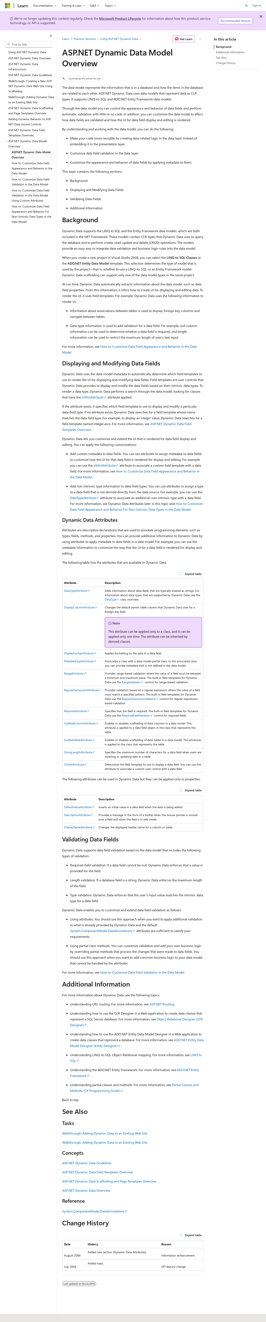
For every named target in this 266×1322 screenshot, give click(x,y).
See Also (221, 57)
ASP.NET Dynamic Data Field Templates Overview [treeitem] (26, 132)
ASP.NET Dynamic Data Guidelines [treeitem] (30, 75)
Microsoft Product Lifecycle (120, 18)
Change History (226, 63)
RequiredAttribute (75, 711)
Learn (65, 39)
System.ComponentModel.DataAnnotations (101, 931)
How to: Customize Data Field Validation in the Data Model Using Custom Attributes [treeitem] (30, 195)
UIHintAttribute (92, 397)
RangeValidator (131, 682)
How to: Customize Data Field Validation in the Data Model (142, 972)
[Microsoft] (7, 5)
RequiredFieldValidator (136, 715)
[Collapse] (51, 35)
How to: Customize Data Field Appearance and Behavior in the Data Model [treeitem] (32, 168)
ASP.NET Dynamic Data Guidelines (87, 1163)
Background (223, 47)
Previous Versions (85, 39)
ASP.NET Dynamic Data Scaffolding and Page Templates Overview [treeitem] (30, 110)
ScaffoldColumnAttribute (80, 723)
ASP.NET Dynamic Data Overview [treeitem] (29, 58)
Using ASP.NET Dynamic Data (119, 39)
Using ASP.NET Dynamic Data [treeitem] (27, 52)
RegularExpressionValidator (139, 699)
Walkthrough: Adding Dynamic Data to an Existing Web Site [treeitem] (31, 99)
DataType (111, 599)
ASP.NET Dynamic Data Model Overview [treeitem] (31, 154)
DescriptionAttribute (77, 815)
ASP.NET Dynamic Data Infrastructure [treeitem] (23, 66)
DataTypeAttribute (83, 498)
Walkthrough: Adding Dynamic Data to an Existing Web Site (104, 1133)
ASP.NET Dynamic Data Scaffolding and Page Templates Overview (109, 1181)
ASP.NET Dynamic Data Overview (86, 1190)
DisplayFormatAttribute (79, 653)
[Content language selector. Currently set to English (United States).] (24, 1316)
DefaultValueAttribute (77, 807)
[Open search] (246, 5)
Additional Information (230, 52)
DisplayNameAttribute (78, 827)
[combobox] (28, 44)
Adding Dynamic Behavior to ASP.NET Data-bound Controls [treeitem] (30, 121)
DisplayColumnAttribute (79, 607)
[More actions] (200, 39)
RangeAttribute (73, 673)
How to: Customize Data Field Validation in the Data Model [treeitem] (30, 181)
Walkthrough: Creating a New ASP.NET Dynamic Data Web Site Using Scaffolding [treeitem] (30, 86)
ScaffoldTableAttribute (78, 740)
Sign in (256, 5)
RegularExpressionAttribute (81, 690)
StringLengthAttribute (78, 752)
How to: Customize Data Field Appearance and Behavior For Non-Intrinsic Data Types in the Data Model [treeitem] (31, 214)
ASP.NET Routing (161, 1004)
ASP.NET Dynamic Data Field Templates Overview (97, 1172)
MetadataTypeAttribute (79, 661)
